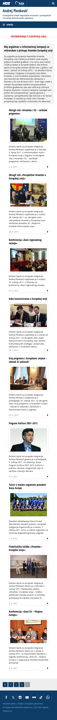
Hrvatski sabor (9, 703)
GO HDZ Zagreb (41, 707)
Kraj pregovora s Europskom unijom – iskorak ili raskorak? (28, 360)
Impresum (7, 711)
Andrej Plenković (15, 10)
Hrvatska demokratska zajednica (17, 707)
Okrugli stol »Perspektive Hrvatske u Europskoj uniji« (27, 176)
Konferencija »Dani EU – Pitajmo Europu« (25, 613)
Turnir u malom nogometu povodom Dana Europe (27, 486)
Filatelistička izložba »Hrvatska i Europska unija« (25, 548)
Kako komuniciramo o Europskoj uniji (28, 299)
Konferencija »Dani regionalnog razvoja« (25, 241)
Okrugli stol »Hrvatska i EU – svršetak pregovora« (28, 111)
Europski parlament (34, 703)
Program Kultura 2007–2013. (23, 423)
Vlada (20, 703)
